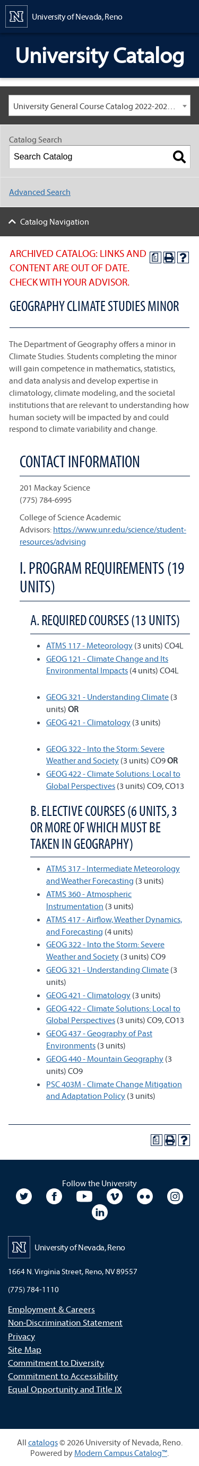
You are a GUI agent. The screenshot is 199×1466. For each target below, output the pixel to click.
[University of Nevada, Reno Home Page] (64, 15)
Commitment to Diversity (56, 1362)
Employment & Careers (51, 1308)
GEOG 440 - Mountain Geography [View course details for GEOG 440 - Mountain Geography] (104, 1058)
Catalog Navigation (54, 221)
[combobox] (99, 105)
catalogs (43, 1442)
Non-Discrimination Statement (65, 1322)
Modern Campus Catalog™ (120, 1452)
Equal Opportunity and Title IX (65, 1388)
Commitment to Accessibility (63, 1375)
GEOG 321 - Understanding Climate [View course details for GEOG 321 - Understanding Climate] (107, 696)
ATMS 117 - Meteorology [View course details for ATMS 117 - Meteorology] (89, 645)
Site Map (24, 1349)
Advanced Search (40, 191)
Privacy (21, 1335)
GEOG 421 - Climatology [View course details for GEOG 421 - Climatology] (88, 722)
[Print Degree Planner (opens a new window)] (155, 257)
